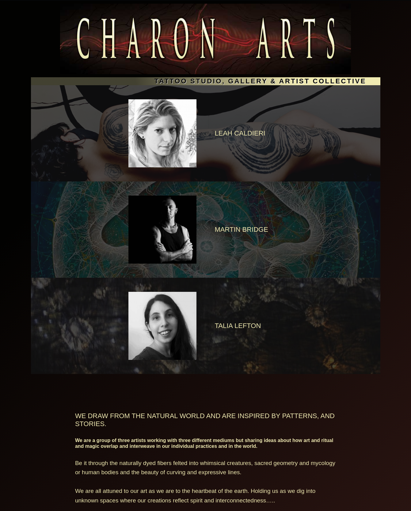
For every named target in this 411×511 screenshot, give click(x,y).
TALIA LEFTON (238, 326)
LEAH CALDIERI (240, 133)
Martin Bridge (241, 229)
